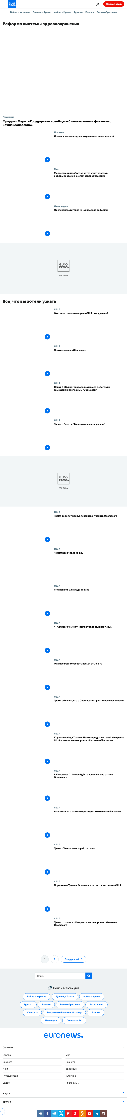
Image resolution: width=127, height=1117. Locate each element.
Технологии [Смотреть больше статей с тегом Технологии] (96, 1004)
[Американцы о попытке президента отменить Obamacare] (89, 824)
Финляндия (61, 206)
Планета (70, 1061)
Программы (72, 1082)
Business (7, 1061)
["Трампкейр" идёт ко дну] (89, 565)
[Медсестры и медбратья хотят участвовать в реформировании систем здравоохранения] (89, 186)
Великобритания (107, 12)
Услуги (6, 1093)
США (57, 309)
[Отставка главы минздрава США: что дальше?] (89, 326)
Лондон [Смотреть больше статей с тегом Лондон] (95, 1012)
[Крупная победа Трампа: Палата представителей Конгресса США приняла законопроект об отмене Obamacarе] (89, 750)
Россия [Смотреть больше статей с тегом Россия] (46, 1004)
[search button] (88, 976)
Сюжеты (8, 1047)
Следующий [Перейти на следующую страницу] (72, 959)
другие (7, 1101)
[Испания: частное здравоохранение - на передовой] (89, 149)
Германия (8, 117)
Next (5, 1068)
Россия (89, 12)
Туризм (78, 12)
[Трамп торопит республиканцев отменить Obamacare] (89, 529)
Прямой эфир (114, 3)
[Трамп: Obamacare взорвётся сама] (89, 861)
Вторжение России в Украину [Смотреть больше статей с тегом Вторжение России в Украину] (64, 1012)
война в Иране (62, 12)
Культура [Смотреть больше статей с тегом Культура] (32, 1012)
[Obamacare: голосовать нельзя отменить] (89, 676)
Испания (59, 132)
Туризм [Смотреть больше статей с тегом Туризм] (28, 1004)
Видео (6, 1082)
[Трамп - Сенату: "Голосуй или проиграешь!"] (89, 437)
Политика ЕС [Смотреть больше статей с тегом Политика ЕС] (74, 1020)
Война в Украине (20, 12)
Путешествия (10, 1075)
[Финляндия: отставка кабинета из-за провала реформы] (89, 223)
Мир (56, 169)
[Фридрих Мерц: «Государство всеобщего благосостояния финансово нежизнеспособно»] (63, 123)
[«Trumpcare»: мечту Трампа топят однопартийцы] (89, 639)
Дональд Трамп (42, 12)
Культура (70, 1075)
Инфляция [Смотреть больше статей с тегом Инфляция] (51, 1020)
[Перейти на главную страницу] (12, 4)
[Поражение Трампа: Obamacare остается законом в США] (89, 898)
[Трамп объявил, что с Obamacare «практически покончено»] (89, 713)
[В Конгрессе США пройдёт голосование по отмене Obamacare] (89, 787)
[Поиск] (63, 976)
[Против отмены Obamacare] (89, 363)
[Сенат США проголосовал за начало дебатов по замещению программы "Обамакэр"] (89, 400)
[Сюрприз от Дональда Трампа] (89, 603)
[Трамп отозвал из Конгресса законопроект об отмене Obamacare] (89, 935)
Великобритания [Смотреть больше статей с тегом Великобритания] (70, 1004)
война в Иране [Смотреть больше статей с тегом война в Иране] (91, 996)
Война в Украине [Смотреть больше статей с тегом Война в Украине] (36, 996)
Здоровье (71, 1068)
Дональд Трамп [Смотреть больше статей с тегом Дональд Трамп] (65, 996)
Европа (7, 1054)
